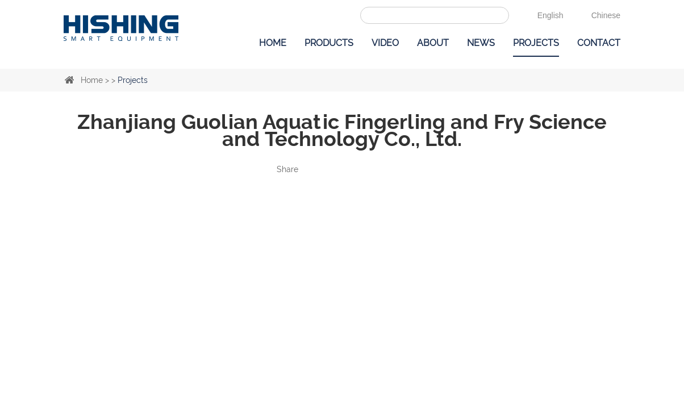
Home (272, 42)
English (550, 15)
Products (329, 42)
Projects (536, 42)
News (481, 42)
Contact (598, 42)
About (433, 42)
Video (385, 42)
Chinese (605, 15)
